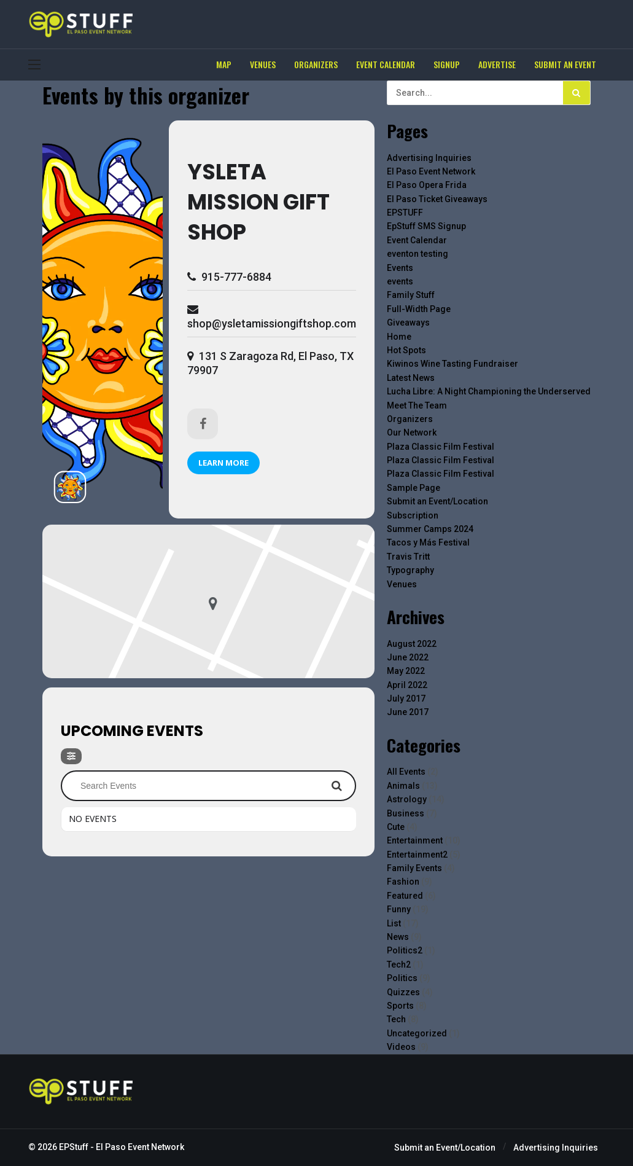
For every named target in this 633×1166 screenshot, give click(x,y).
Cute (396, 827)
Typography (410, 570)
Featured (405, 896)
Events (400, 268)
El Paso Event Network (431, 171)
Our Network (412, 432)
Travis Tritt (408, 556)
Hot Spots (406, 350)
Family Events (414, 868)
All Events (406, 772)
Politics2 (404, 950)
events (400, 281)
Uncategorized (417, 1033)
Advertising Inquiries (429, 158)
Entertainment (415, 840)
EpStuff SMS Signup (426, 226)
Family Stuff (411, 295)
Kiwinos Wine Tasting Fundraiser (452, 364)
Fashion (403, 881)
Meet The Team (417, 405)
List (394, 923)
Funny (399, 909)
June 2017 (408, 712)
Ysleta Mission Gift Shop (258, 202)
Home (399, 337)
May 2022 (406, 671)
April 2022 (407, 685)
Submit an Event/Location (437, 501)
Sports (400, 1006)
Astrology (407, 799)
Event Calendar (417, 240)
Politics (402, 978)
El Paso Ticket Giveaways (437, 199)
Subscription (412, 515)
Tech (396, 1019)
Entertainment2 (417, 854)
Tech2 (399, 964)
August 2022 (412, 644)
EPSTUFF (405, 212)
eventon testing (417, 254)
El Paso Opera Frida (427, 185)
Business (405, 813)
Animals (403, 786)
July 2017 (406, 698)
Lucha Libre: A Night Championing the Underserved (489, 391)
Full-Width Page (419, 309)
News (398, 937)
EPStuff (73, 1147)
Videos (401, 1047)
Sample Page (413, 488)
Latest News (411, 378)
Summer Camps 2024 (430, 529)
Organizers (410, 419)
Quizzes (403, 992)
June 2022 (408, 657)
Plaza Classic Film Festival (440, 447)
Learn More (223, 462)
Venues (402, 584)
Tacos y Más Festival (428, 542)
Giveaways (408, 322)
